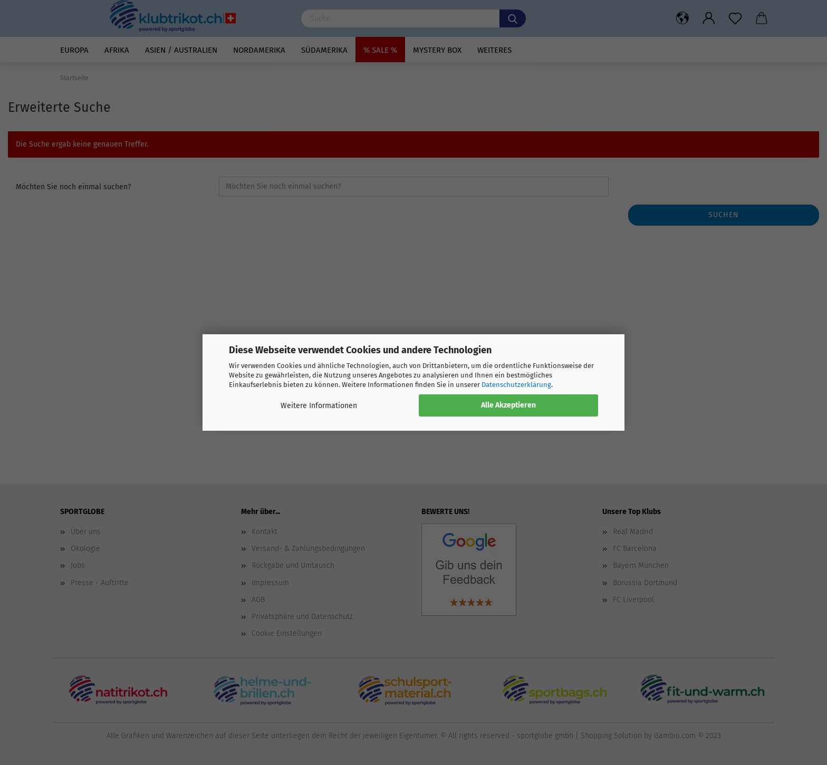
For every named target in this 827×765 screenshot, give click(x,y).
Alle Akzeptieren (508, 405)
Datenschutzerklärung (516, 385)
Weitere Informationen (319, 405)
